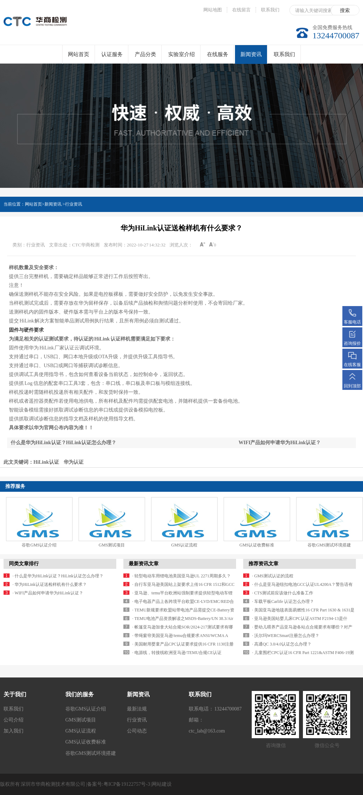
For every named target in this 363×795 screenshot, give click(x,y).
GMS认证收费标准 (256, 545)
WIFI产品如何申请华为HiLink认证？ (280, 442)
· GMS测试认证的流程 (272, 575)
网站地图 (212, 9)
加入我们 (13, 731)
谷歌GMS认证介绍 (39, 545)
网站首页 (78, 54)
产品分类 (145, 54)
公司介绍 (13, 720)
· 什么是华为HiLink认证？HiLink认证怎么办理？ (57, 575)
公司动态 (137, 731)
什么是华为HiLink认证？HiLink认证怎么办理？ (63, 442)
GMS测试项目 (111, 545)
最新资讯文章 (144, 563)
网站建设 (162, 784)
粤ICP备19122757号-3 (126, 784)
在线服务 (217, 54)
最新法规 (137, 709)
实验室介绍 (181, 54)
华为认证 (74, 462)
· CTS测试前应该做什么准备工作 (282, 592)
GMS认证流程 (184, 545)
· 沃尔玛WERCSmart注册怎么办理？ (285, 635)
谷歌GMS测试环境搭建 (329, 545)
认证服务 (112, 54)
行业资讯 (73, 204)
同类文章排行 (24, 563)
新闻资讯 (251, 57)
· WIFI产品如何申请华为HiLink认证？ (47, 592)
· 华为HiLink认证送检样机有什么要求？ (49, 584)
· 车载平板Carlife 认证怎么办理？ (283, 601)
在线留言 (241, 9)
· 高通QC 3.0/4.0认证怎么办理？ (281, 644)
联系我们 (270, 9)
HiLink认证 (46, 462)
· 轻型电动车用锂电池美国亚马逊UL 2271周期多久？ (181, 575)
